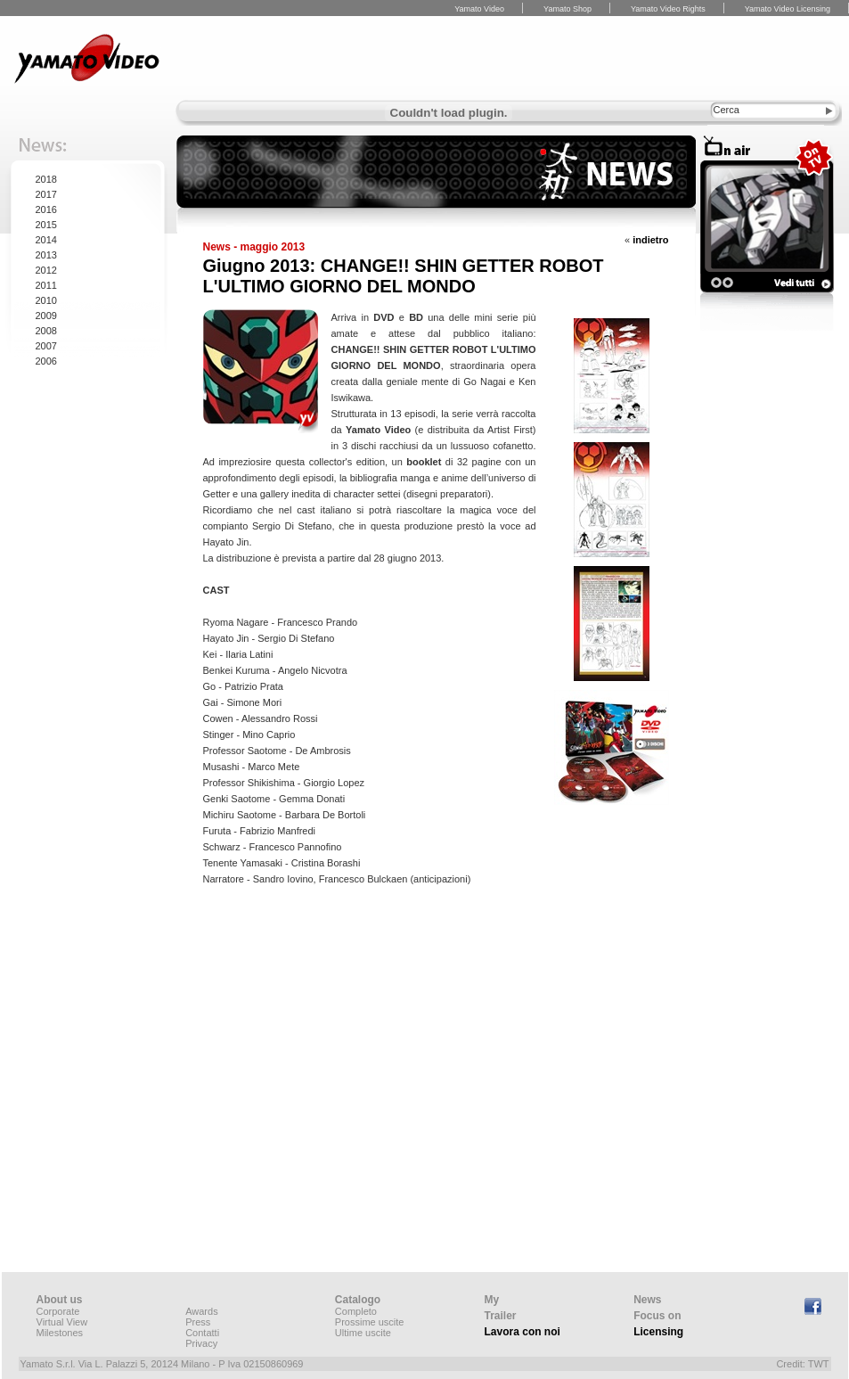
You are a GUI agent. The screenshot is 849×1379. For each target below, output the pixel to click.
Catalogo (357, 1299)
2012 (46, 270)
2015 (46, 224)
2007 (46, 346)
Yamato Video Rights (668, 8)
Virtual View (62, 1322)
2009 (46, 315)
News (647, 1299)
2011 (46, 285)
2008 (46, 330)
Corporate (58, 1311)
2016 (46, 209)
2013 (46, 255)
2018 (46, 179)
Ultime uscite (363, 1332)
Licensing (658, 1332)
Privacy (201, 1343)
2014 (46, 239)
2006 (46, 361)
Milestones (60, 1332)
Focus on (657, 1315)
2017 (46, 194)
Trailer (501, 1315)
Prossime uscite (369, 1322)
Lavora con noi (522, 1332)
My (492, 1299)
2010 (46, 300)
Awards (201, 1311)
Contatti (202, 1332)
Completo (356, 1311)
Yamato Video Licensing (787, 8)
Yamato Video (479, 8)
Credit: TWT (802, 1363)
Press (197, 1322)
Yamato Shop (567, 8)
